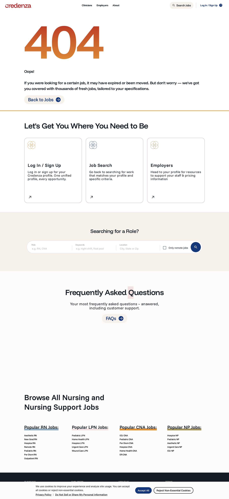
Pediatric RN (30, 451)
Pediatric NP (173, 439)
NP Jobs (192, 427)
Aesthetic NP (173, 443)
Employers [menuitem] (102, 5)
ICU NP (170, 451)
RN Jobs (49, 427)
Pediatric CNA (126, 439)
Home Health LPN (80, 439)
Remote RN (29, 447)
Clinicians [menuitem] (87, 5)
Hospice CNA (126, 447)
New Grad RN (30, 439)
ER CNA (123, 454)
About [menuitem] (116, 5)
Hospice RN (29, 443)
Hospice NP (173, 435)
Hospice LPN (78, 443)
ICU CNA (124, 435)
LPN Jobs (97, 427)
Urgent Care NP (174, 447)
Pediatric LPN (78, 435)
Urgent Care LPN (80, 447)
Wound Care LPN (80, 451)
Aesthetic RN (30, 435)
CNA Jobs (146, 427)
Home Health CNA (128, 451)
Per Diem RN (30, 454)
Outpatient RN (31, 458)
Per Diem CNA (126, 443)
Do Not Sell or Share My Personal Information (81, 494)
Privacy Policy (43, 494)
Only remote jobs (178, 247)
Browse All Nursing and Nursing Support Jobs (64, 402)
